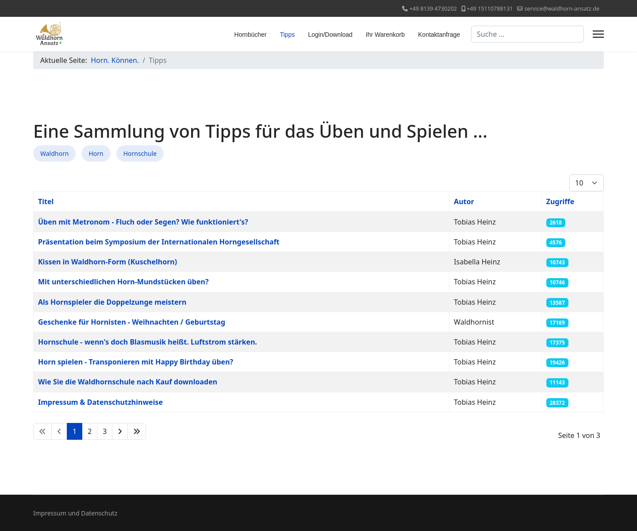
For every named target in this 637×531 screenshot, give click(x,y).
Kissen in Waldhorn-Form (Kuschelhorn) (107, 262)
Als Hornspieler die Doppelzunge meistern (112, 302)
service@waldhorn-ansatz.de (562, 8)
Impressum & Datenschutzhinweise (100, 402)
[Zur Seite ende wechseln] (136, 431)
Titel (46, 201)
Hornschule (140, 153)
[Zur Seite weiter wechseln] (120, 431)
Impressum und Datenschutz (75, 513)
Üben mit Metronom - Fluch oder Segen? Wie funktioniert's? (143, 222)
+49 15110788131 (490, 8)
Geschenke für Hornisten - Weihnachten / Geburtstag (131, 322)
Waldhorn (54, 153)
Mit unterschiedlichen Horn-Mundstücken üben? (123, 282)
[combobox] (527, 34)
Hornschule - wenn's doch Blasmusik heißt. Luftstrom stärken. (147, 342)
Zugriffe (560, 201)
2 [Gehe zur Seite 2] (90, 431)
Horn (95, 153)
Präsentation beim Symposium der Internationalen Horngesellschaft (159, 242)
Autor (464, 201)
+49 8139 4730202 (433, 8)
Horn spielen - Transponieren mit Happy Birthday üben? (135, 362)
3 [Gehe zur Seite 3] (105, 431)
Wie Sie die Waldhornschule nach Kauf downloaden (127, 382)
